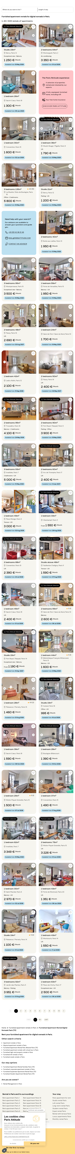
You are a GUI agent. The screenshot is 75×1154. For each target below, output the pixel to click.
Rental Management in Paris (12, 1084)
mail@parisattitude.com (20, 238)
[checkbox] (33, 27)
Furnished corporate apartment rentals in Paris (19, 1069)
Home (4, 1028)
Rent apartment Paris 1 (10, 1098)
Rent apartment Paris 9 (11, 1119)
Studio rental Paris (59, 1100)
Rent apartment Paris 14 (32, 1100)
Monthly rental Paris (60, 1119)
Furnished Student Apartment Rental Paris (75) (18, 1074)
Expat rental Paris (59, 1111)
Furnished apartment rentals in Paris (22, 1028)
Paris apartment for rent (62, 1098)
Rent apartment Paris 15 (32, 1103)
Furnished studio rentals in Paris (14, 1057)
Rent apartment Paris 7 (11, 1114)
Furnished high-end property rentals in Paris (18, 1052)
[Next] (64, 1011)
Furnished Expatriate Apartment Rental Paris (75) (19, 1071)
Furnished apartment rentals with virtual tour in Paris (20, 1050)
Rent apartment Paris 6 (11, 1111)
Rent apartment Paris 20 (32, 1116)
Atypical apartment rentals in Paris (14, 1045)
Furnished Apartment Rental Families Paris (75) (19, 1067)
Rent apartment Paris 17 (32, 1108)
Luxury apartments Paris (62, 1116)
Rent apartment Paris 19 (32, 1114)
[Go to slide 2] (19, 44)
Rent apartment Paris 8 (11, 1116)
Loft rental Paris (58, 1103)
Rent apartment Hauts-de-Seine (35, 1119)
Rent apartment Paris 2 (11, 1100)
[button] (4, 1150)
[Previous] (10, 1011)
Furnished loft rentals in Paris (13, 1055)
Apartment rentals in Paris (12, 1043)
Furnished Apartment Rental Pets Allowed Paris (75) (20, 1048)
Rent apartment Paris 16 (32, 1106)
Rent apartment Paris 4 (11, 1106)
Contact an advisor (18, 244)
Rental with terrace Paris (62, 1114)
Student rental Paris (60, 1108)
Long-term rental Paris (61, 1106)
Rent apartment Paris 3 (11, 1103)
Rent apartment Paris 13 (32, 1098)
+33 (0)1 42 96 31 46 (16, 232)
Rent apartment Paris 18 (32, 1111)
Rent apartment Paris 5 (11, 1108)
